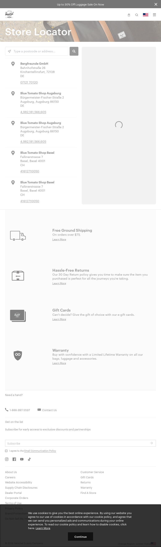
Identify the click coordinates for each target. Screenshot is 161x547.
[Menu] (154, 14)
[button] (128, 14)
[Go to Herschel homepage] (9, 14)
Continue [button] (80, 536)
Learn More (43, 528)
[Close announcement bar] (156, 4)
